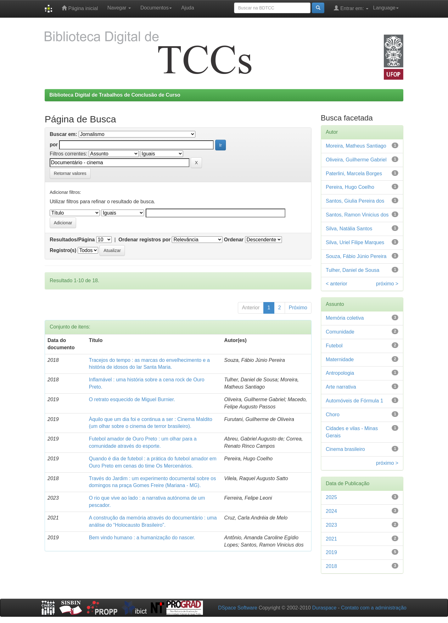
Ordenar (234, 239)
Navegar (119, 7)
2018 (331, 566)
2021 (331, 539)
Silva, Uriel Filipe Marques (355, 242)
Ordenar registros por (145, 239)
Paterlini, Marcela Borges (354, 173)
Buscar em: (63, 134)
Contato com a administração (373, 607)
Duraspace (324, 607)
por (54, 144)
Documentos (156, 7)
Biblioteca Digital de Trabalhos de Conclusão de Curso (114, 95)
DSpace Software (237, 607)
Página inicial (80, 8)
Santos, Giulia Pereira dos (355, 201)
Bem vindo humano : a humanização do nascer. (142, 537)
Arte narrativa (341, 387)
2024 (331, 511)
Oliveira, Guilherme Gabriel (356, 159)
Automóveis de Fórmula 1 (354, 400)
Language (386, 7)
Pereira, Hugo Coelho (350, 187)
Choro (333, 414)
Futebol (334, 345)
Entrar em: (351, 8)
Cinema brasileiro (345, 449)
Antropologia (340, 373)
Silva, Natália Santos (349, 228)
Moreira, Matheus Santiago (356, 146)
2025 (331, 497)
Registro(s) (63, 250)
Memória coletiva (345, 318)
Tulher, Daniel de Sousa (352, 270)
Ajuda (187, 7)
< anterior (336, 283)
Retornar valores (70, 173)
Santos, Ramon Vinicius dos (357, 214)
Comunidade (340, 331)
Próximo (298, 307)
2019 (331, 552)
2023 (331, 525)
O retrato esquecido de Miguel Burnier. (132, 399)
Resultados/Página (72, 239)
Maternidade (340, 359)
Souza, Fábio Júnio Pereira (356, 256)
